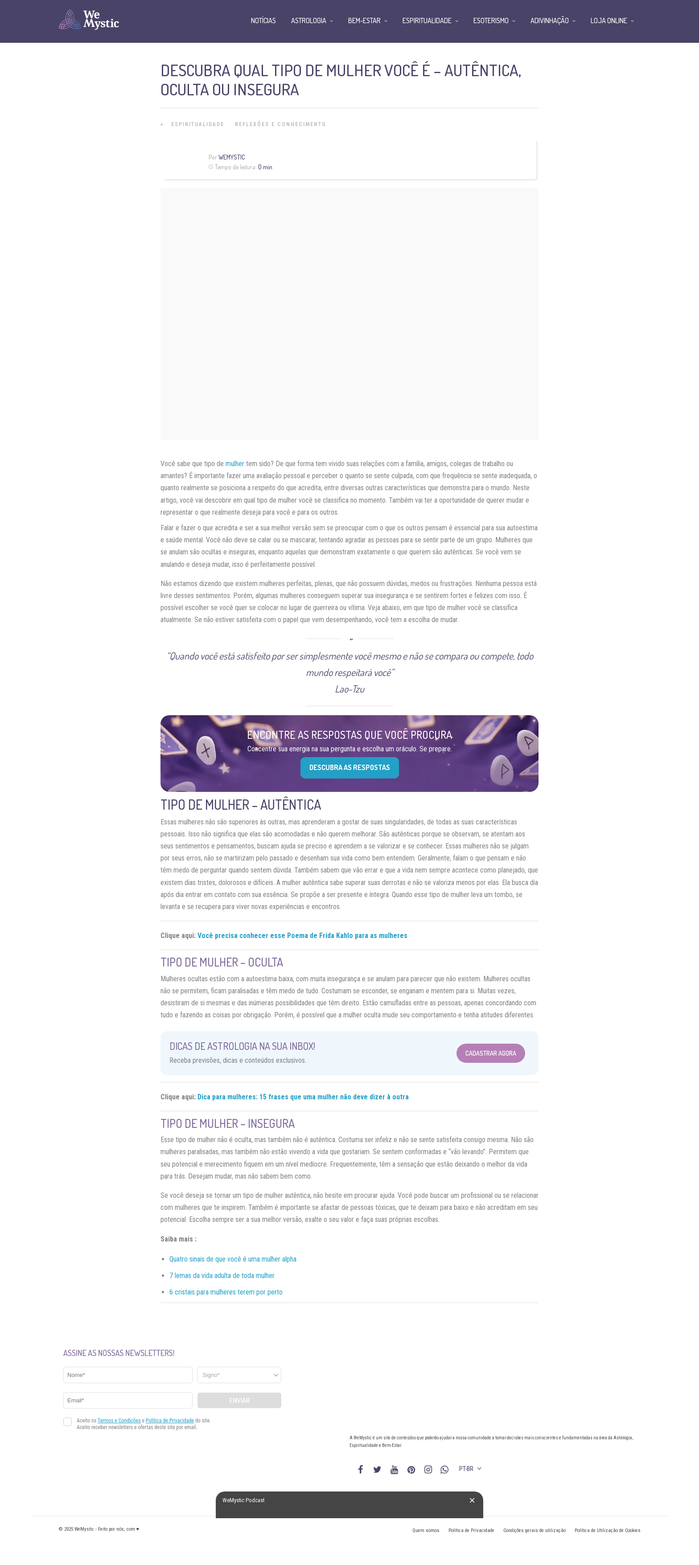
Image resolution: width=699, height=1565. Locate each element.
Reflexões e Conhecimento (280, 124)
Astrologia (308, 20)
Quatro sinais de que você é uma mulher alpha (232, 1259)
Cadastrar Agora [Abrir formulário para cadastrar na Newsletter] (490, 1053)
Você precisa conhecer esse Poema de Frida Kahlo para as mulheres (302, 935)
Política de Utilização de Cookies (608, 1530)
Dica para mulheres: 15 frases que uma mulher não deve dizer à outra (303, 1097)
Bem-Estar (364, 20)
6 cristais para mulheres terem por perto (226, 1292)
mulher (235, 463)
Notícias (263, 20)
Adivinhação (549, 20)
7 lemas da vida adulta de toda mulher (222, 1275)
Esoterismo (491, 20)
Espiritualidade (197, 124)
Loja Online (609, 20)
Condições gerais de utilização (534, 1530)
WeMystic (231, 157)
